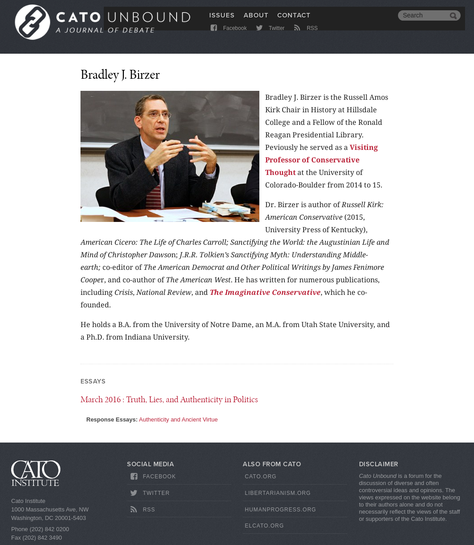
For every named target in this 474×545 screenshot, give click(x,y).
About (256, 21)
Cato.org (260, 476)
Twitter (269, 37)
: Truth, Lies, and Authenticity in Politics (169, 399)
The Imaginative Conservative (265, 292)
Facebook (228, 37)
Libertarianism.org (278, 493)
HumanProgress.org (280, 510)
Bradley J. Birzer (120, 74)
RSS (305, 37)
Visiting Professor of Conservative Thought (321, 159)
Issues (222, 21)
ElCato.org (264, 526)
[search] (422, 21)
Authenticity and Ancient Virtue (178, 419)
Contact (294, 21)
